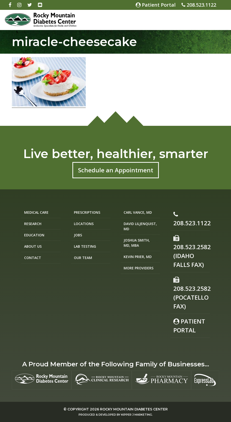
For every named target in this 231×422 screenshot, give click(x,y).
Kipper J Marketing (136, 414)
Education (34, 235)
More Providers (138, 268)
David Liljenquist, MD (140, 226)
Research (32, 223)
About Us (33, 246)
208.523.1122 (199, 4)
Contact (32, 257)
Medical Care (36, 212)
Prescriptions (87, 212)
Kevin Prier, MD (138, 256)
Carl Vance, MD (138, 212)
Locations (84, 223)
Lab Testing (85, 246)
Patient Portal (156, 4)
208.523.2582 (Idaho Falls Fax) (191, 252)
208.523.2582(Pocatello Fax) (191, 293)
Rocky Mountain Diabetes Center (134, 409)
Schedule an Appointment (115, 170)
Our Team (83, 257)
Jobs (78, 235)
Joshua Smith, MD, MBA (137, 243)
